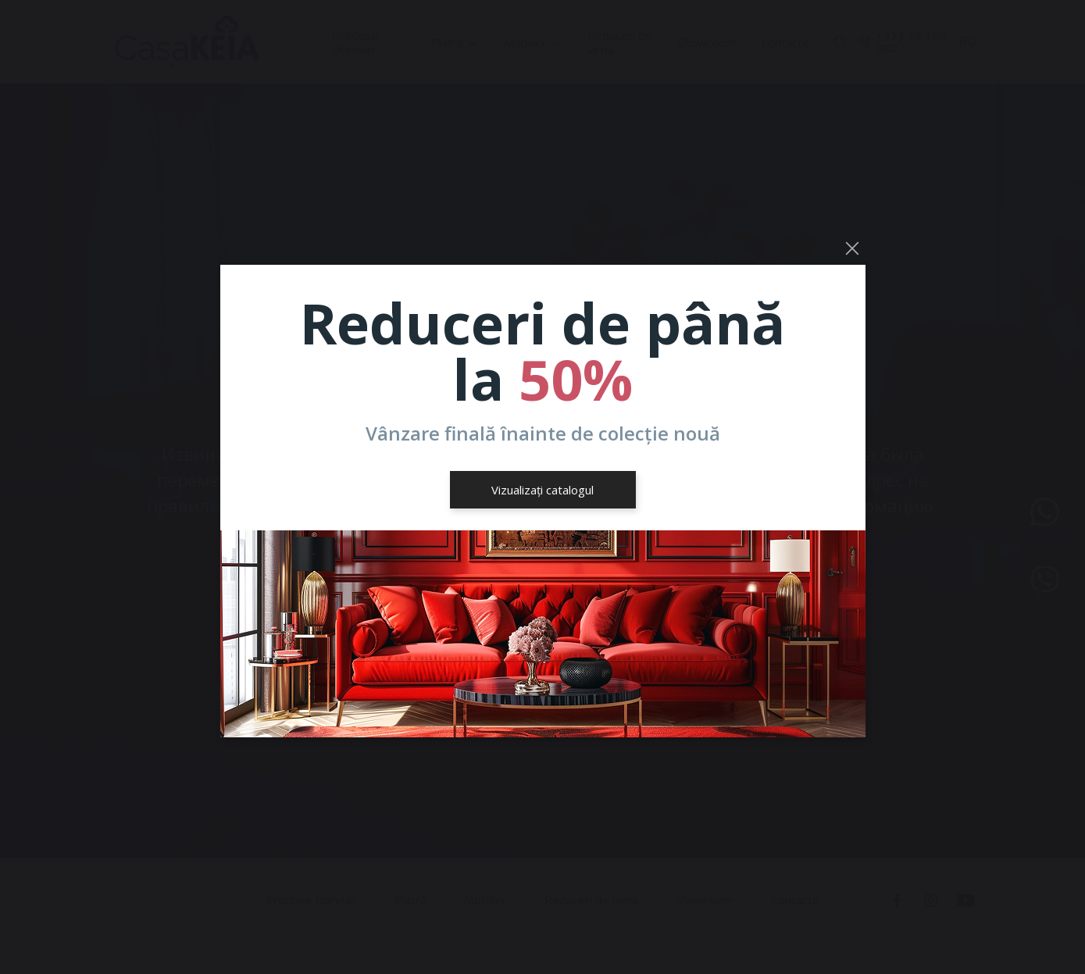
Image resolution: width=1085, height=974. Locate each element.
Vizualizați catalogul (542, 490)
